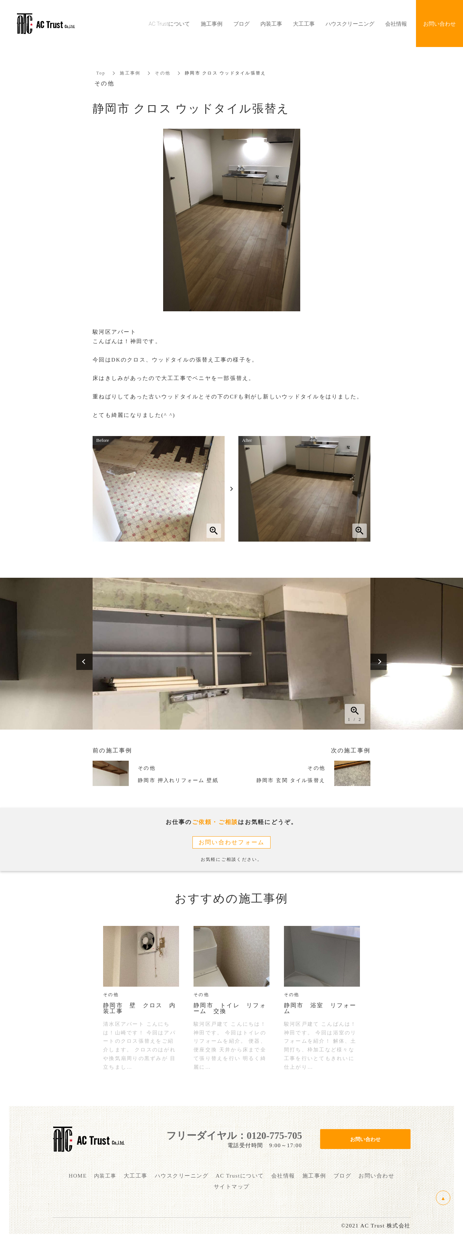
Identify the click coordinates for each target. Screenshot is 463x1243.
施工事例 (130, 73)
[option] (231, 654)
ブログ (241, 23)
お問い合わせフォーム (232, 842)
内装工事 (271, 23)
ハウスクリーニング (350, 23)
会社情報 (396, 23)
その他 (162, 73)
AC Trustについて (169, 23)
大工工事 (304, 23)
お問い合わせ (365, 1138)
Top (100, 73)
